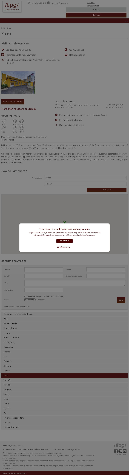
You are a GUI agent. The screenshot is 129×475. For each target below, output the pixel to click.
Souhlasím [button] (64, 241)
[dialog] (64, 237)
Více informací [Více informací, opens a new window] (90, 235)
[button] (64, 247)
